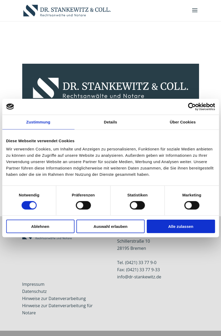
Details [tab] (110, 121)
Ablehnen (40, 226)
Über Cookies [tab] (183, 121)
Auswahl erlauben (110, 226)
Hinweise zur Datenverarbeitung (54, 298)
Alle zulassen (180, 226)
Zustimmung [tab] (38, 121)
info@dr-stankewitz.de (139, 277)
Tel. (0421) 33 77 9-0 (137, 262)
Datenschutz (34, 291)
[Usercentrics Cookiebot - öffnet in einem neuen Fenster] (192, 107)
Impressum (33, 284)
